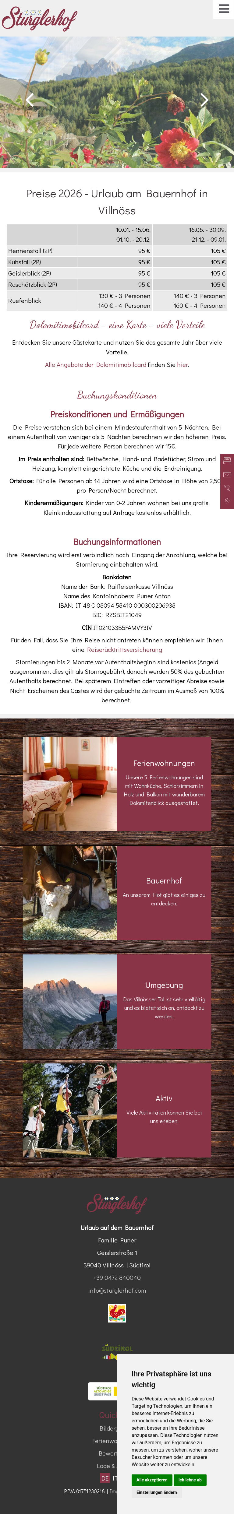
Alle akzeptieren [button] (152, 1479)
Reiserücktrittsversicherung (124, 649)
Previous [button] (29, 99)
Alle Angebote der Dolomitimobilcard (95, 364)
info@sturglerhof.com (117, 1290)
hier (182, 364)
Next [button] (205, 99)
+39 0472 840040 (117, 1277)
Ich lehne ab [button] (190, 1479)
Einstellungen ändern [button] (156, 1492)
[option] (117, 102)
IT (115, 1478)
